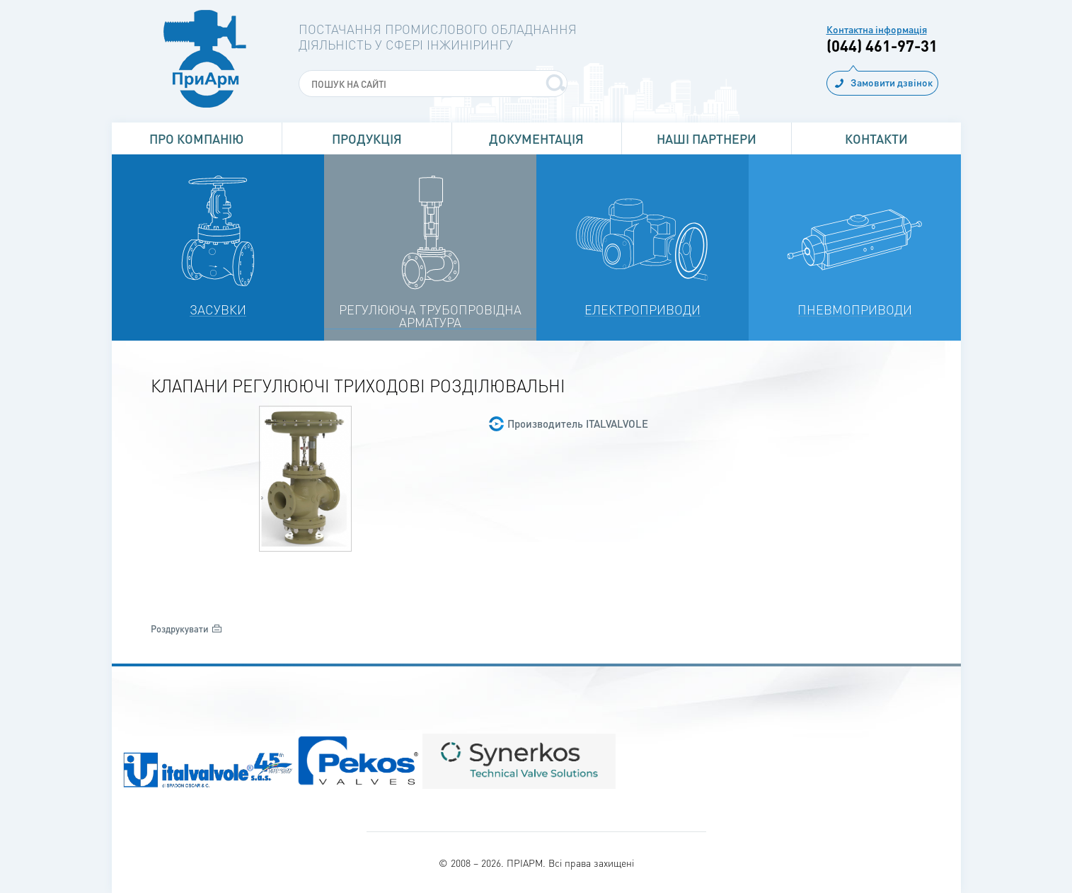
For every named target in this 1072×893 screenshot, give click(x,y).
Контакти (876, 138)
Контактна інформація (876, 29)
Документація (536, 138)
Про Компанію (196, 138)
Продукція (367, 138)
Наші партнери (706, 138)
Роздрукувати (180, 628)
